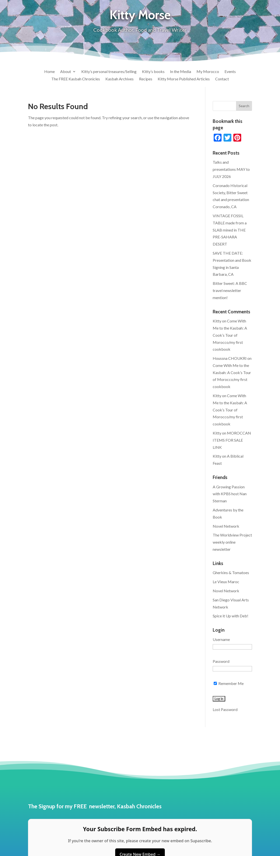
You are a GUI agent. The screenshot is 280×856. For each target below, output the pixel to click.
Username (221, 639)
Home (49, 72)
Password (221, 661)
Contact (222, 79)
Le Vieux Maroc (226, 581)
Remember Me (229, 683)
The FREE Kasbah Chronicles (75, 79)
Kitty (217, 321)
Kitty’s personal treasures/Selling (109, 72)
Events (230, 72)
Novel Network (226, 526)
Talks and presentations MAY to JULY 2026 (231, 169)
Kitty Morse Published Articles (184, 79)
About (65, 72)
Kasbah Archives (119, 79)
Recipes (145, 79)
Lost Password (225, 709)
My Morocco (207, 72)
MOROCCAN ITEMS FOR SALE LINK (232, 440)
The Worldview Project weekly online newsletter (232, 542)
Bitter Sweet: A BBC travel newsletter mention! (230, 290)
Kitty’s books (153, 72)
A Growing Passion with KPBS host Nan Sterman (230, 493)
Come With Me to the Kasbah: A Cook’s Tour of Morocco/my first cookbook (230, 335)
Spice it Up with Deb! (230, 615)
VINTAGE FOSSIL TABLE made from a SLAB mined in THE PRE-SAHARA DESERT (230, 229)
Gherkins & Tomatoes (231, 572)
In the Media (180, 72)
